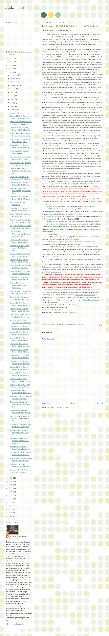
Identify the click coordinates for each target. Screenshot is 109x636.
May (12, 99)
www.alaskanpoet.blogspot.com (85, 295)
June (12, 96)
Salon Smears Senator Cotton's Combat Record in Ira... (20, 171)
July (12, 92)
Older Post (99, 403)
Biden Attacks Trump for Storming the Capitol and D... (20, 404)
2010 (11, 513)
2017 (11, 488)
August (13, 89)
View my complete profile (15, 624)
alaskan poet (14, 7)
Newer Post (46, 403)
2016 (11, 492)
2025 (11, 58)
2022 (11, 69)
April (12, 103)
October (13, 82)
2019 (11, 481)
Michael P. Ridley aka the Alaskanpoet (18, 538)
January (13, 113)
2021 (11, 72)
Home (73, 403)
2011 (11, 509)
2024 (11, 62)
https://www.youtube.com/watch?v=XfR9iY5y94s (58, 216)
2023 (11, 65)
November (14, 78)
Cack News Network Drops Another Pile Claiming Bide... (19, 248)
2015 (11, 495)
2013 (11, 502)
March (13, 106)
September (15, 85)
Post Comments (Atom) (59, 407)
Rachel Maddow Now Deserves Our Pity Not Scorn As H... (19, 285)
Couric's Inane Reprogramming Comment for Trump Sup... (20, 234)
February (14, 110)
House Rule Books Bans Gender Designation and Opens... (19, 441)
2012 (11, 506)
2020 (11, 478)
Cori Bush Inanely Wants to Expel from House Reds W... (19, 418)
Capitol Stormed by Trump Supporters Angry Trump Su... (19, 432)
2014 (11, 499)
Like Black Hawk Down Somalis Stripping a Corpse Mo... (20, 191)
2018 (11, 485)
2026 (11, 55)
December (14, 75)
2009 (11, 516)
